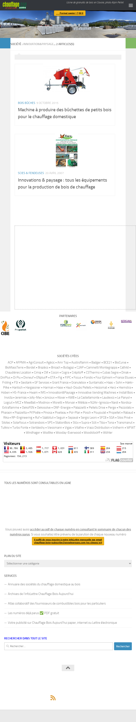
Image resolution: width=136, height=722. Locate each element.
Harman (48, 387)
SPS (50, 422)
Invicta (8, 397)
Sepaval (73, 417)
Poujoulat (100, 412)
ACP (10, 362)
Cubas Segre (110, 372)
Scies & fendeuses (31, 173)
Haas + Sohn (114, 382)
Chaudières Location (18, 372)
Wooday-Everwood (68, 432)
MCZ (18, 402)
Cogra (65, 372)
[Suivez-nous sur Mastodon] (68, 698)
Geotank (26, 382)
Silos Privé (124, 417)
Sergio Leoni (89, 417)
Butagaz (68, 367)
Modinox (44, 402)
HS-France (19, 392)
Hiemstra (125, 387)
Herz (113, 387)
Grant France (60, 382)
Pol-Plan (74, 412)
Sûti (94, 422)
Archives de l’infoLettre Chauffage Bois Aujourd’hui (40, 594)
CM (46, 372)
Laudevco (108, 397)
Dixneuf (28, 377)
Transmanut (124, 422)
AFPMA (21, 362)
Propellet (115, 412)
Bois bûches (26, 103)
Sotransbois (37, 422)
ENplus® (42, 377)
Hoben (5, 392)
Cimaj (37, 372)
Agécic (50, 362)
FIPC (68, 377)
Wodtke (48, 432)
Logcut (8, 402)
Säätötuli (48, 417)
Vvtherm (118, 427)
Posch (87, 412)
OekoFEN (28, 407)
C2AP (80, 367)
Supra (85, 422)
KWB (71, 397)
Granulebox (78, 382)
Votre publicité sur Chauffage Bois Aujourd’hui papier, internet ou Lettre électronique (62, 623)
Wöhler (107, 432)
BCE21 (107, 362)
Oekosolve (44, 407)
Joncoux (49, 397)
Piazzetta (21, 412)
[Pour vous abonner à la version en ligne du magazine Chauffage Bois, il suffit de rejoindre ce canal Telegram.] (75, 698)
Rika (6, 417)
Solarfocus (19, 422)
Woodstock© (92, 432)
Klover (61, 397)
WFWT (131, 427)
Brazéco (43, 367)
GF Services (41, 382)
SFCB (102, 417)
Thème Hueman (90, 688)
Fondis (88, 377)
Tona (110, 422)
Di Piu (17, 377)
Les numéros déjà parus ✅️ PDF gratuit (33, 613)
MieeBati (30, 402)
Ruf (37, 417)
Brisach (55, 367)
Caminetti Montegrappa (101, 367)
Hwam (33, 392)
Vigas (68, 427)
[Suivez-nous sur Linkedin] (83, 698)
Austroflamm (80, 362)
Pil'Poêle (35, 412)
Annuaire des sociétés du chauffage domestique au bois (44, 584)
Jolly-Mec (35, 397)
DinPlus (5, 377)
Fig (60, 377)
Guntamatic (96, 382)
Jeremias (21, 397)
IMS (43, 392)
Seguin (60, 417)
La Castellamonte (88, 397)
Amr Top (63, 362)
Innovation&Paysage (61, 392)
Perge (112, 407)
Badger (96, 362)
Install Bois (126, 392)
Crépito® (77, 372)
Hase (59, 387)
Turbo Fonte (20, 427)
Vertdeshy (38, 427)
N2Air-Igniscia (99, 402)
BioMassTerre (14, 367)
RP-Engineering (21, 417)
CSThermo (93, 372)
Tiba (102, 422)
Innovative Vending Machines (97, 392)
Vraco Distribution (98, 427)
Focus (77, 377)
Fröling (6, 382)
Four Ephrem (104, 377)
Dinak (125, 372)
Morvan (70, 402)
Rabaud (128, 412)
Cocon (55, 372)
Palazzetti (79, 407)
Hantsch (17, 387)
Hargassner (32, 387)
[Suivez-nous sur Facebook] (60, 698)
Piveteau (60, 412)
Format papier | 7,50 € (68, 13)
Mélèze (83, 402)
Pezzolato (125, 407)
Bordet (30, 367)
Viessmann (54, 427)
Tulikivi (5, 427)
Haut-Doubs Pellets (79, 387)
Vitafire (79, 427)
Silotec (6, 422)
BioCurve (120, 362)
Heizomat (100, 387)
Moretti (57, 402)
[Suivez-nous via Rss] (53, 698)
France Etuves (124, 377)
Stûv (76, 422)
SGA (112, 417)
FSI (16, 382)
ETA (52, 377)
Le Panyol (123, 397)
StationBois (62, 422)
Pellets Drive (97, 407)
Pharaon (6, 412)
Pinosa (47, 412)
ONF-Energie (62, 407)
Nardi (114, 402)
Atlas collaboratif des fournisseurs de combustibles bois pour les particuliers (57, 603)
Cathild (124, 367)
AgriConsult (36, 362)
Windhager (33, 432)
